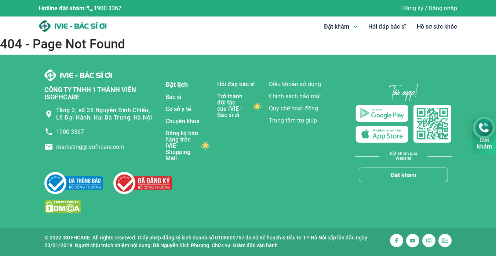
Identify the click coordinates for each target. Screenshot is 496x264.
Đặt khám (403, 175)
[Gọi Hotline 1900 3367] (484, 128)
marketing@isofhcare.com (90, 146)
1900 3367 (103, 8)
